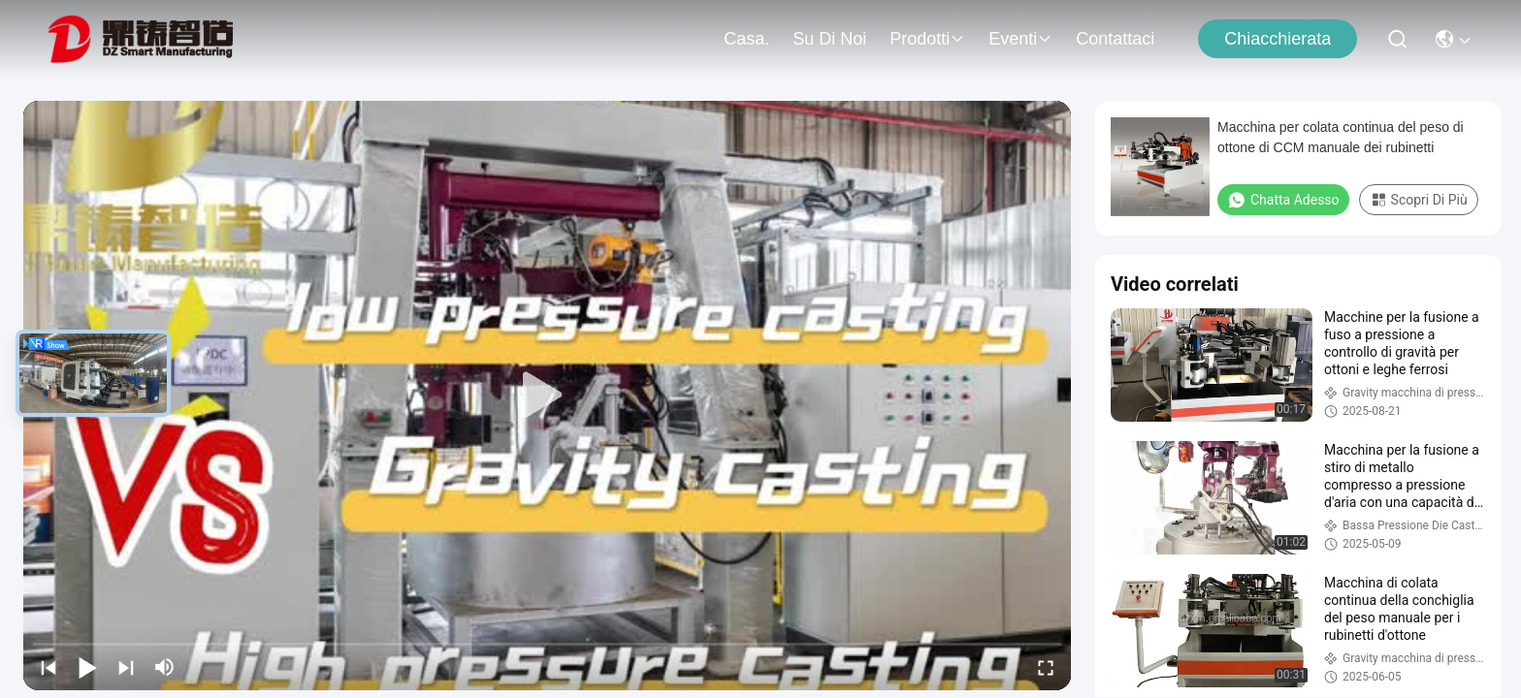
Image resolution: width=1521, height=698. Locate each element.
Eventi (1020, 38)
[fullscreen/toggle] (1045, 667)
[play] (547, 395)
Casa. (746, 38)
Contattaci (1115, 38)
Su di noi (829, 38)
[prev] (48, 667)
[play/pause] (87, 667)
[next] (126, 667)
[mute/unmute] (165, 667)
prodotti (927, 38)
